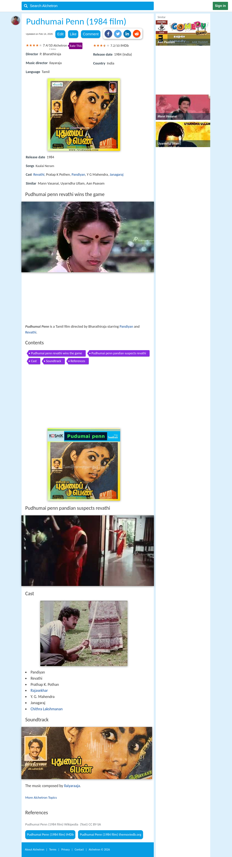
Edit (60, 34)
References (78, 361)
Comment (91, 34)
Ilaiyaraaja (72, 785)
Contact (79, 849)
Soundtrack (53, 361)
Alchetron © (99, 849)
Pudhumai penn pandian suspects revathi (118, 353)
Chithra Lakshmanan (46, 709)
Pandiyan (78, 174)
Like (73, 34)
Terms (52, 849)
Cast (34, 361)
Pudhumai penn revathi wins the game (56, 353)
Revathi (38, 174)
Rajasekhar (39, 690)
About (34, 849)
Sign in (220, 6)
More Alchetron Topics (41, 797)
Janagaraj (116, 174)
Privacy (65, 849)
